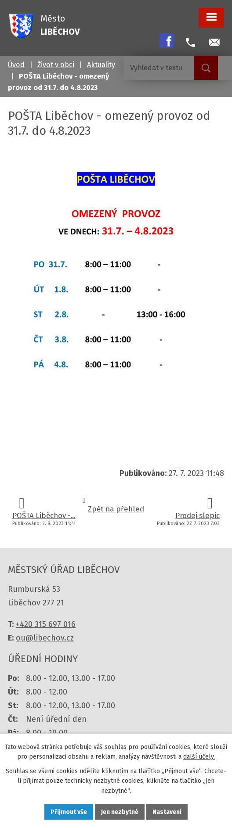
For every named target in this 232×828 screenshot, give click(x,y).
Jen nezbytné (119, 812)
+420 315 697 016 (46, 624)
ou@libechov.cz (45, 638)
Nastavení (166, 812)
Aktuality (101, 65)
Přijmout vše (69, 812)
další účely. (199, 756)
